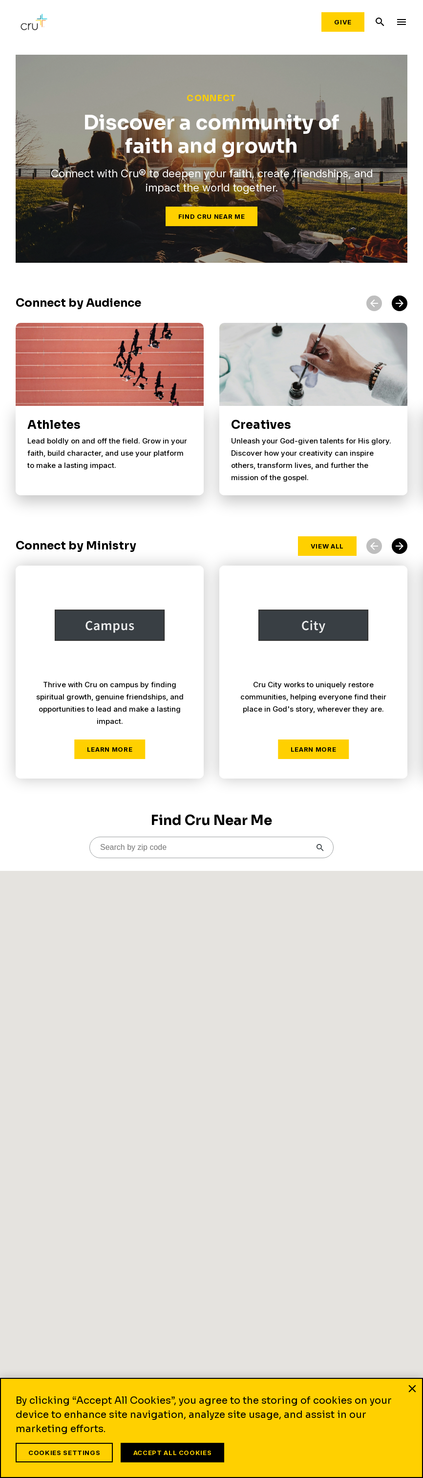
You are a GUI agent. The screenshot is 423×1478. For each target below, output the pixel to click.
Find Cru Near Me (211, 216)
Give (343, 22)
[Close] (412, 1390)
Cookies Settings (64, 1453)
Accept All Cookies (174, 1453)
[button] (399, 303)
